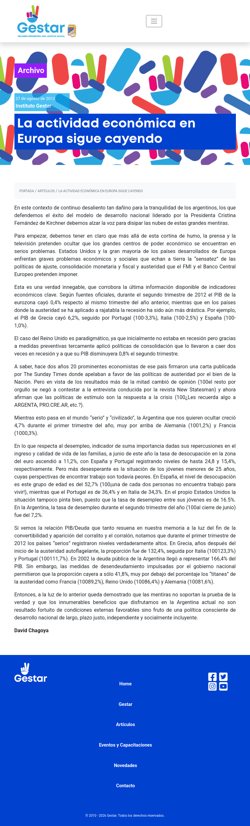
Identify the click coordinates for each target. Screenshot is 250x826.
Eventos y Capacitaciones (125, 745)
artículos (46, 191)
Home (125, 684)
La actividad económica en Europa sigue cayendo (100, 191)
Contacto (125, 786)
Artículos (125, 724)
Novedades (125, 765)
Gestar (126, 704)
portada (27, 191)
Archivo (31, 70)
